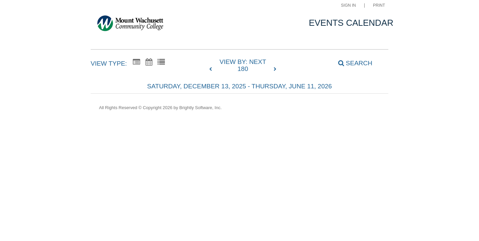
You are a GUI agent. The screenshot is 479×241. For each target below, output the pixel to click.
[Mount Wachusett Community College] (130, 24)
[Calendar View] (149, 62)
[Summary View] (136, 62)
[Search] (351, 63)
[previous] (212, 69)
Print (379, 5)
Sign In (348, 5)
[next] (275, 69)
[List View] (161, 62)
